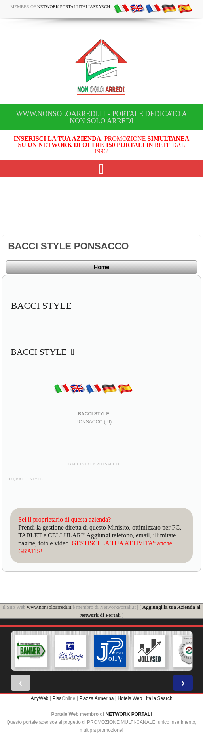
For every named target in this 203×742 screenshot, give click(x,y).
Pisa (56, 698)
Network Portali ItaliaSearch (73, 6)
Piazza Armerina (96, 698)
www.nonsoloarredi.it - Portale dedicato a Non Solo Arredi (101, 117)
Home (101, 267)
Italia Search (159, 698)
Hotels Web (130, 698)
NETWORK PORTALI (129, 714)
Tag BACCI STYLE (25, 479)
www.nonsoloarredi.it (49, 607)
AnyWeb (39, 698)
